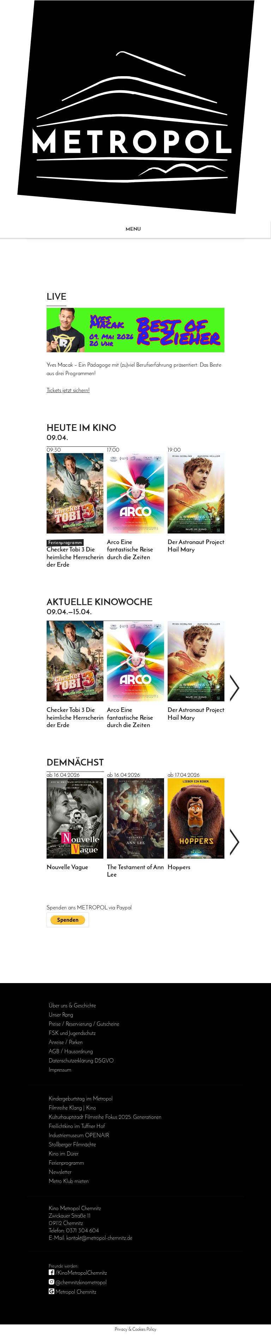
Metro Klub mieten (69, 1181)
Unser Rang (61, 1015)
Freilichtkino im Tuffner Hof (77, 1126)
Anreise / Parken (66, 1043)
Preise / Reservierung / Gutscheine (84, 1024)
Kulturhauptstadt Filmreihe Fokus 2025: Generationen (105, 1117)
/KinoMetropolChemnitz (81, 1273)
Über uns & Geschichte (72, 1006)
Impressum (60, 1070)
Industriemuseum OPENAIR (79, 1136)
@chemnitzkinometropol (81, 1283)
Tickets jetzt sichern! (68, 391)
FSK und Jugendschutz (72, 1033)
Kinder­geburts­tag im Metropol (81, 1099)
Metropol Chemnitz (75, 1292)
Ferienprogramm (66, 1163)
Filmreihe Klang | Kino (72, 1108)
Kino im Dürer (63, 1154)
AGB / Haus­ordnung (71, 1052)
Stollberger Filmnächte (72, 1145)
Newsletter (60, 1172)
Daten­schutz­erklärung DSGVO (81, 1061)
